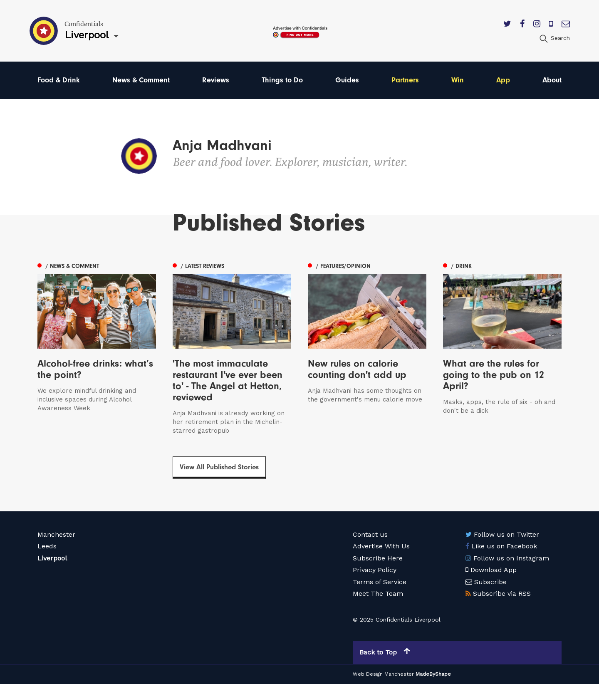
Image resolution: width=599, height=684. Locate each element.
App (503, 80)
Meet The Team (378, 593)
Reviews (215, 80)
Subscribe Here (378, 558)
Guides (347, 80)
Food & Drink (58, 80)
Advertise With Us (381, 546)
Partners (405, 80)
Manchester (56, 534)
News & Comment (141, 80)
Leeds (47, 546)
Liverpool (52, 558)
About (552, 80)
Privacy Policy (374, 570)
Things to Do (282, 80)
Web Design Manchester (383, 674)
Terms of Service (379, 582)
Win (457, 80)
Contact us (370, 534)
